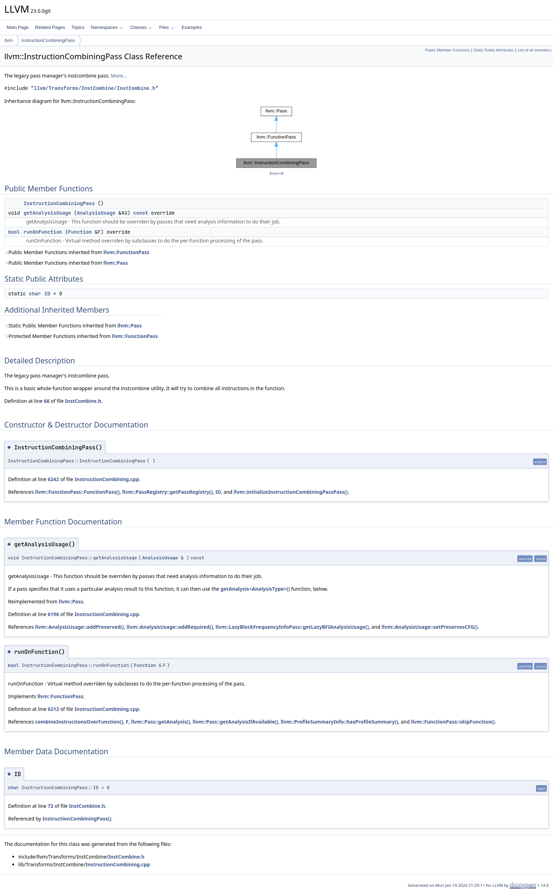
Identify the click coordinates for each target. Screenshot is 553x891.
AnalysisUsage (96, 213)
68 (46, 401)
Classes (141, 27)
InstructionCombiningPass (48, 40)
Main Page (18, 27)
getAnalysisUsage (47, 213)
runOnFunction (43, 232)
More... (119, 75)
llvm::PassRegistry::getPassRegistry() (167, 491)
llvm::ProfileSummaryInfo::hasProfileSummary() (339, 721)
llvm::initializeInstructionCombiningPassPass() (291, 491)
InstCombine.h (83, 401)
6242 (53, 479)
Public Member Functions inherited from (77, 252)
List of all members (534, 50)
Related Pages (50, 27)
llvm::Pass (115, 262)
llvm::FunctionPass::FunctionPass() (77, 491)
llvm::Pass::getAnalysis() (160, 721)
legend (276, 173)
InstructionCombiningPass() (76, 818)
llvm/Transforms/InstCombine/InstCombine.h (94, 88)
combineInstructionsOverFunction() (79, 721)
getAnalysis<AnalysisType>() (255, 588)
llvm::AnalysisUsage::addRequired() (170, 626)
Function (80, 232)
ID (47, 293)
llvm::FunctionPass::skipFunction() (453, 721)
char (35, 293)
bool (14, 232)
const (140, 213)
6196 (53, 614)
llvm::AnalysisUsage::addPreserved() (79, 626)
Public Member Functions (447, 50)
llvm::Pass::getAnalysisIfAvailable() (235, 721)
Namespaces (107, 27)
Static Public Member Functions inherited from (73, 325)
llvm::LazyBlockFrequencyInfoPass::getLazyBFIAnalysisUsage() (292, 626)
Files (166, 27)
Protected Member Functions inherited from (81, 336)
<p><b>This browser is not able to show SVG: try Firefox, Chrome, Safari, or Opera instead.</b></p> (276, 137)
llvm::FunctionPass (126, 252)
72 (50, 806)
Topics (77, 27)
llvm (9, 40)
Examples (192, 27)
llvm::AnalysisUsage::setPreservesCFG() (430, 626)
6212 (53, 709)
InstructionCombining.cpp (106, 479)
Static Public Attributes (494, 50)
